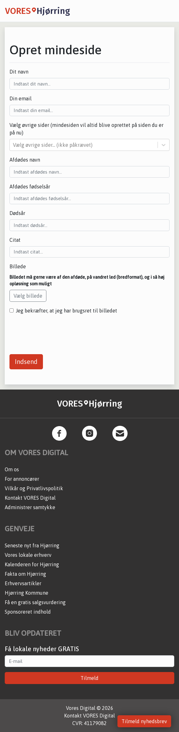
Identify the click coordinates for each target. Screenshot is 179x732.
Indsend (26, 361)
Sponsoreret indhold (28, 612)
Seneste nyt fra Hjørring (32, 545)
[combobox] (13, 145)
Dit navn (18, 71)
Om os (12, 469)
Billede (17, 266)
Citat (15, 240)
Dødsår (17, 213)
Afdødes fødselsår (29, 186)
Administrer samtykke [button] (30, 507)
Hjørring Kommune (26, 593)
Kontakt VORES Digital (30, 498)
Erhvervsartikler (23, 583)
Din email (20, 98)
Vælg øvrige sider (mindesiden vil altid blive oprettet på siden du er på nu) (86, 128)
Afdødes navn (24, 160)
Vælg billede (28, 296)
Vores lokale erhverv (28, 555)
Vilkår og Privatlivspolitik (34, 488)
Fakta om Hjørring (25, 574)
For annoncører (22, 479)
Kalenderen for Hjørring (32, 564)
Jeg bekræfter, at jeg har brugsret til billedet (66, 310)
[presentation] (57, 331)
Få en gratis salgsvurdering (35, 602)
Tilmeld (89, 678)
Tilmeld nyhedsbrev (144, 721)
